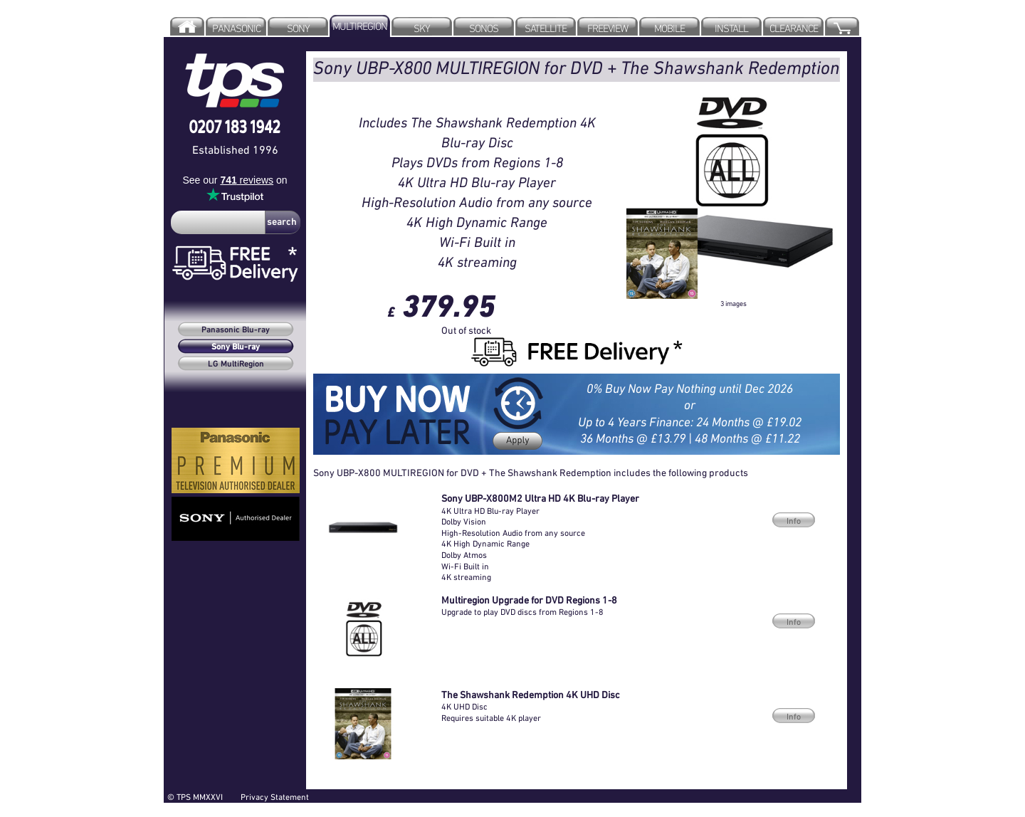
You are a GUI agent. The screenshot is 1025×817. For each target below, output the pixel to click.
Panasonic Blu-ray (235, 330)
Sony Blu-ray (235, 347)
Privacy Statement (275, 796)
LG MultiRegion (236, 364)
